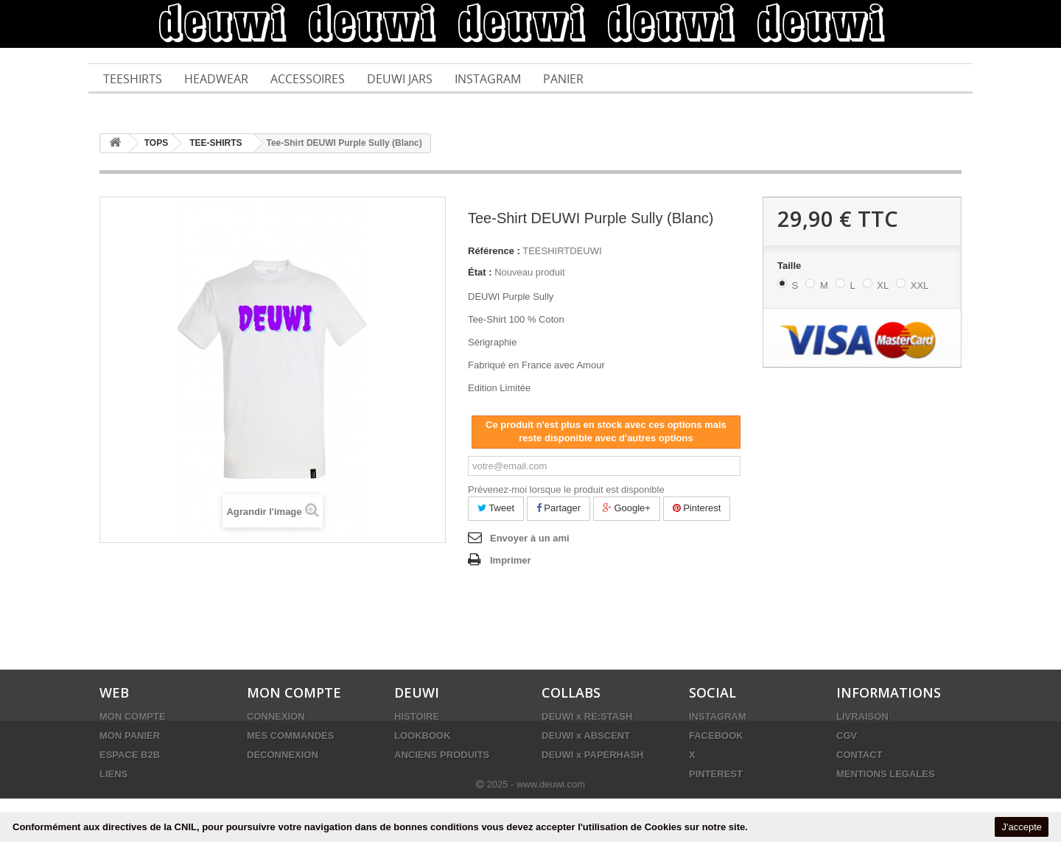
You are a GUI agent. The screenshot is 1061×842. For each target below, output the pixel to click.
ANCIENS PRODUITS (441, 754)
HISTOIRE (416, 716)
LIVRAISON (862, 716)
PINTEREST (716, 773)
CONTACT (859, 754)
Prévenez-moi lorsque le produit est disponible (566, 489)
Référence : (494, 250)
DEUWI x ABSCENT (586, 735)
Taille (790, 265)
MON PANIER (129, 735)
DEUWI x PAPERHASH (592, 754)
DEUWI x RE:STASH (587, 716)
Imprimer (510, 560)
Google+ (627, 507)
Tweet (495, 507)
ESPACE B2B (129, 754)
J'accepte (1021, 826)
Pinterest (697, 507)
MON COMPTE (132, 716)
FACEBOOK (716, 735)
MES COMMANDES (290, 735)
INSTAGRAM (717, 716)
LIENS (113, 773)
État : (480, 272)
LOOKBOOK (422, 735)
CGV (846, 735)
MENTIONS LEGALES (885, 773)
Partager (558, 507)
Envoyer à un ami (530, 538)
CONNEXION (276, 716)
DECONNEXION (282, 754)
